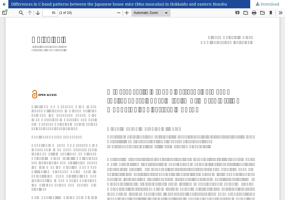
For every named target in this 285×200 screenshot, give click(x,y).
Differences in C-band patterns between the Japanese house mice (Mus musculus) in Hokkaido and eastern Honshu (119, 4)
